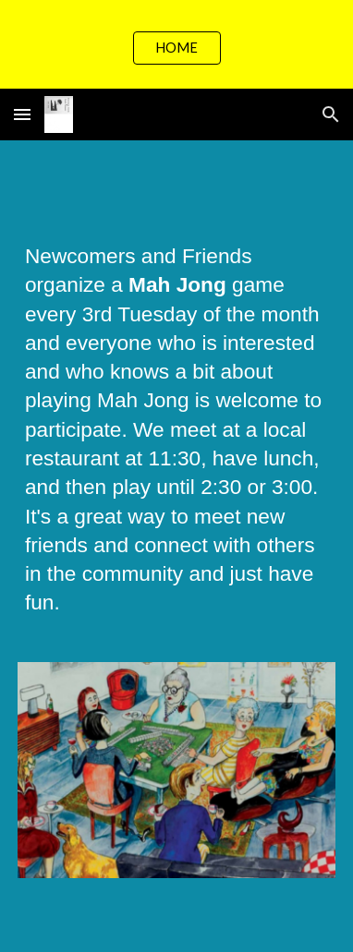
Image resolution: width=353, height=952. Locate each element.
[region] (176, 44)
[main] (176, 438)
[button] (22, 114)
